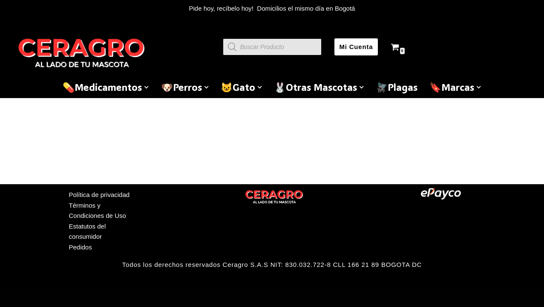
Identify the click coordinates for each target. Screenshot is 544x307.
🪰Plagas (396, 87)
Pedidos (80, 247)
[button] (146, 87)
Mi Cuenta (356, 46)
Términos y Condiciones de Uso (97, 210)
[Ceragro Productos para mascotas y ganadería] (83, 53)
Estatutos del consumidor (87, 231)
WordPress (169, 297)
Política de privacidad (99, 194)
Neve (75, 297)
